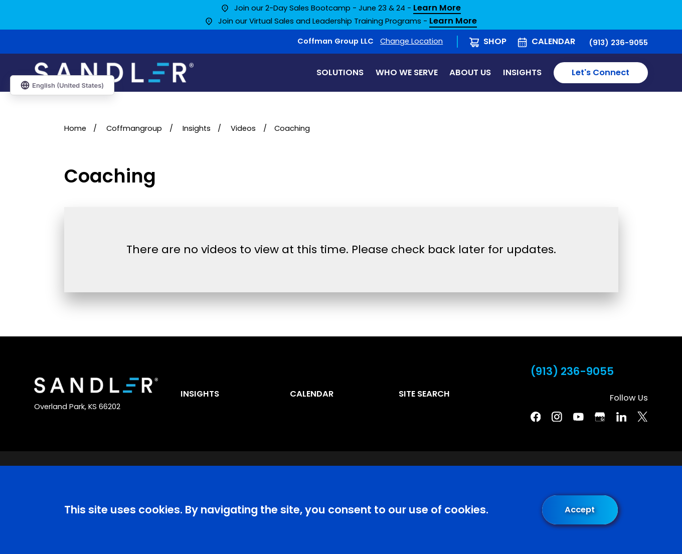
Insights (200, 394)
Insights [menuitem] (522, 72)
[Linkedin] (621, 417)
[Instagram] (557, 417)
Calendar (553, 41)
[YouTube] (578, 417)
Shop (494, 41)
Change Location (411, 41)
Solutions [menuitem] (340, 72)
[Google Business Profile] (600, 417)
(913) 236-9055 (618, 43)
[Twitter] (642, 417)
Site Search (424, 394)
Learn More (437, 9)
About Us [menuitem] (470, 72)
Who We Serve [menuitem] (407, 72)
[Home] (114, 72)
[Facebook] (536, 417)
